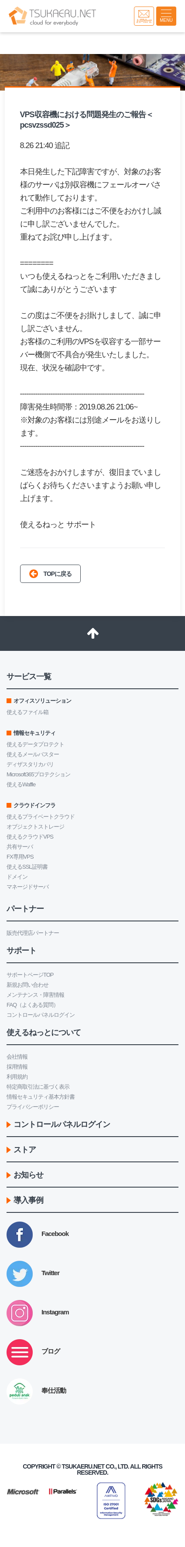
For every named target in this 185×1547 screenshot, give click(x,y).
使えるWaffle (21, 784)
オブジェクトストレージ (35, 826)
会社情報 (17, 1057)
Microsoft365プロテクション (38, 774)
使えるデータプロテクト (35, 744)
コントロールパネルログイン (41, 1015)
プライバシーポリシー (33, 1107)
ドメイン (17, 877)
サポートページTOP (30, 975)
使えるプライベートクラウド (41, 816)
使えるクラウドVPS (30, 837)
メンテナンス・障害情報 (35, 995)
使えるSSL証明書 (27, 867)
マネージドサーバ (27, 887)
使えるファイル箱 (27, 712)
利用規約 (17, 1077)
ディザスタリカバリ (30, 764)
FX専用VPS (20, 857)
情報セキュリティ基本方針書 (41, 1097)
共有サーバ (20, 847)
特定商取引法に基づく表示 (38, 1087)
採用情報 (17, 1067)
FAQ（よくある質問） (32, 1005)
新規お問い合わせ (27, 985)
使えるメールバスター (33, 754)
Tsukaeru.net (83, 1466)
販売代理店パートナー (33, 933)
